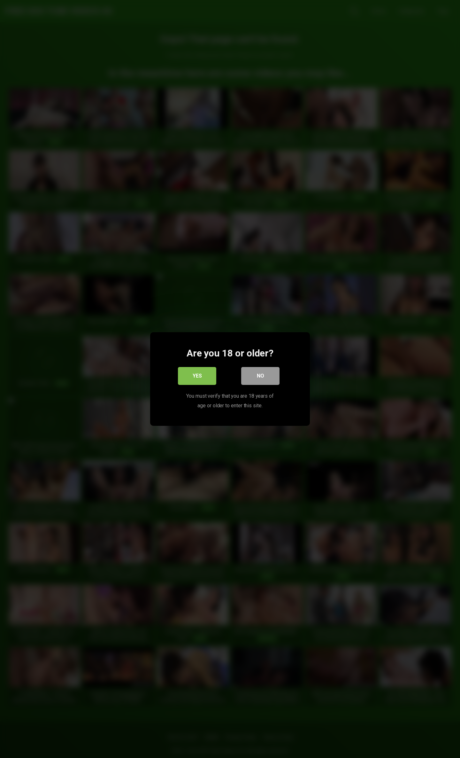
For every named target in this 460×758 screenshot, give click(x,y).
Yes (197, 376)
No (260, 376)
